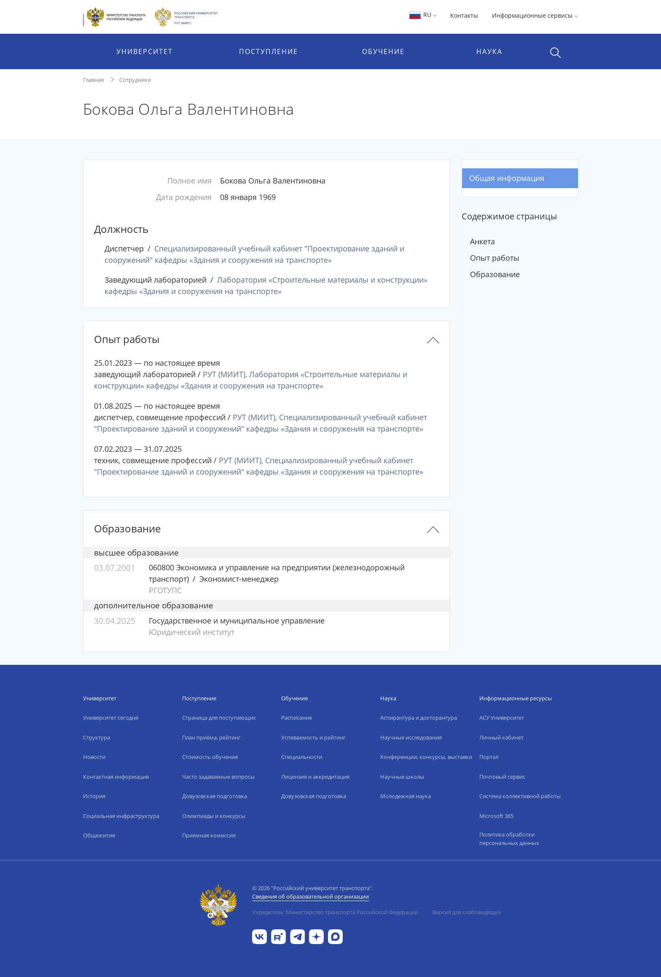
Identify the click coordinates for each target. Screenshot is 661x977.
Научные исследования (411, 737)
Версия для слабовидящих (467, 912)
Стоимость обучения (210, 757)
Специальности (301, 757)
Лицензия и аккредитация (315, 776)
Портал (488, 757)
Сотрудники (135, 80)
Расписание (296, 717)
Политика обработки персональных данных (509, 839)
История (94, 796)
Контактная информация (116, 776)
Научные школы (402, 776)
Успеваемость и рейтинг (313, 737)
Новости (94, 757)
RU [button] (422, 15)
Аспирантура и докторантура (418, 717)
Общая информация (506, 178)
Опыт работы (494, 258)
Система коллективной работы (520, 796)
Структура (96, 737)
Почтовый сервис (502, 776)
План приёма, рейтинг (211, 737)
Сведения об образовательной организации (310, 896)
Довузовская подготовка (214, 796)
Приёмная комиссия (209, 835)
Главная (93, 80)
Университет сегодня (110, 717)
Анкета (482, 241)
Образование (495, 274)
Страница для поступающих (219, 717)
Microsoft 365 (496, 816)
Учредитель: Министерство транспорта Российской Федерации (335, 912)
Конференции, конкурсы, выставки (426, 757)
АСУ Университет (501, 717)
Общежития (99, 835)
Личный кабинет (501, 737)
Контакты (464, 15)
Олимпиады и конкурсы (213, 816)
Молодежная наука (405, 796)
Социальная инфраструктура (121, 816)
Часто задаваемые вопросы (218, 776)
